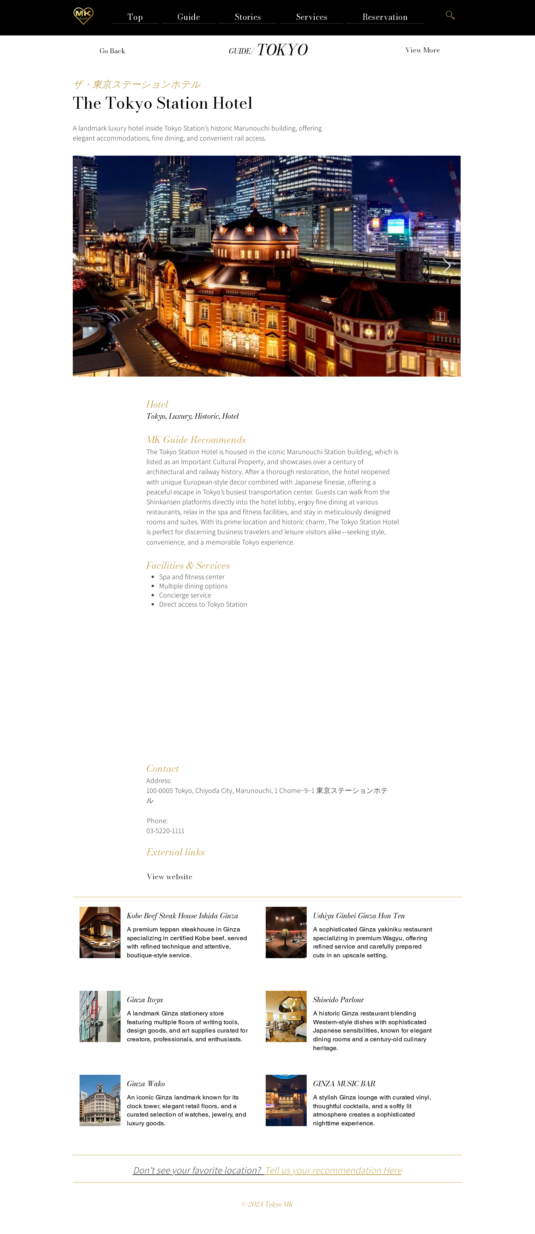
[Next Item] (446, 266)
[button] (189, 17)
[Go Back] (112, 51)
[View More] (423, 50)
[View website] (170, 877)
